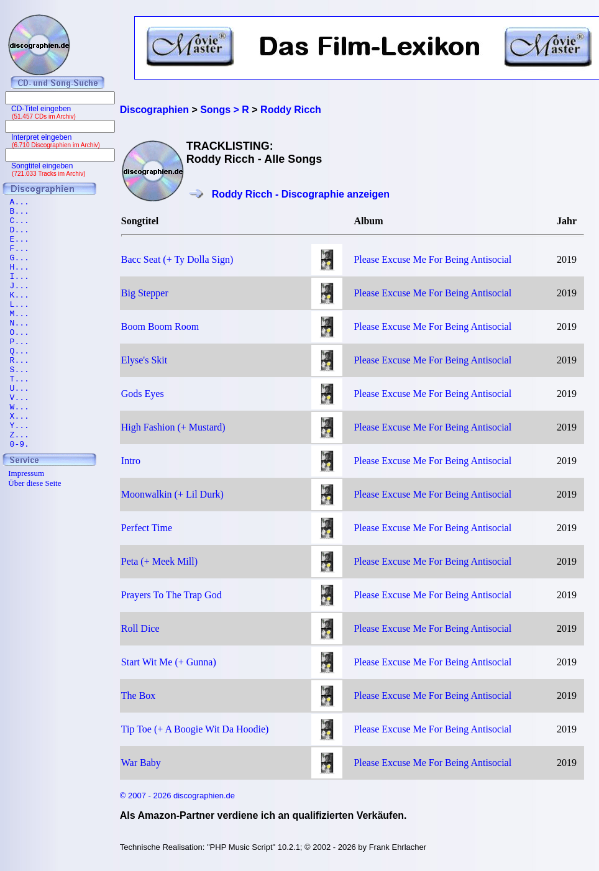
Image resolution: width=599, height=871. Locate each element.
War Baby (141, 762)
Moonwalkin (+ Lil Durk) (172, 494)
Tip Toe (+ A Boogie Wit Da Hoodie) (195, 729)
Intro (130, 460)
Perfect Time (146, 527)
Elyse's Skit (144, 360)
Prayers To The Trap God (171, 595)
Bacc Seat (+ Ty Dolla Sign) (177, 259)
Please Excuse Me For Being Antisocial (432, 259)
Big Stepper (144, 293)
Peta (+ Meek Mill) (159, 561)
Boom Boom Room (160, 326)
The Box (138, 695)
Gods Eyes (142, 393)
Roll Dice (140, 628)
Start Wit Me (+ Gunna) (168, 662)
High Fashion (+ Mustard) (173, 427)
